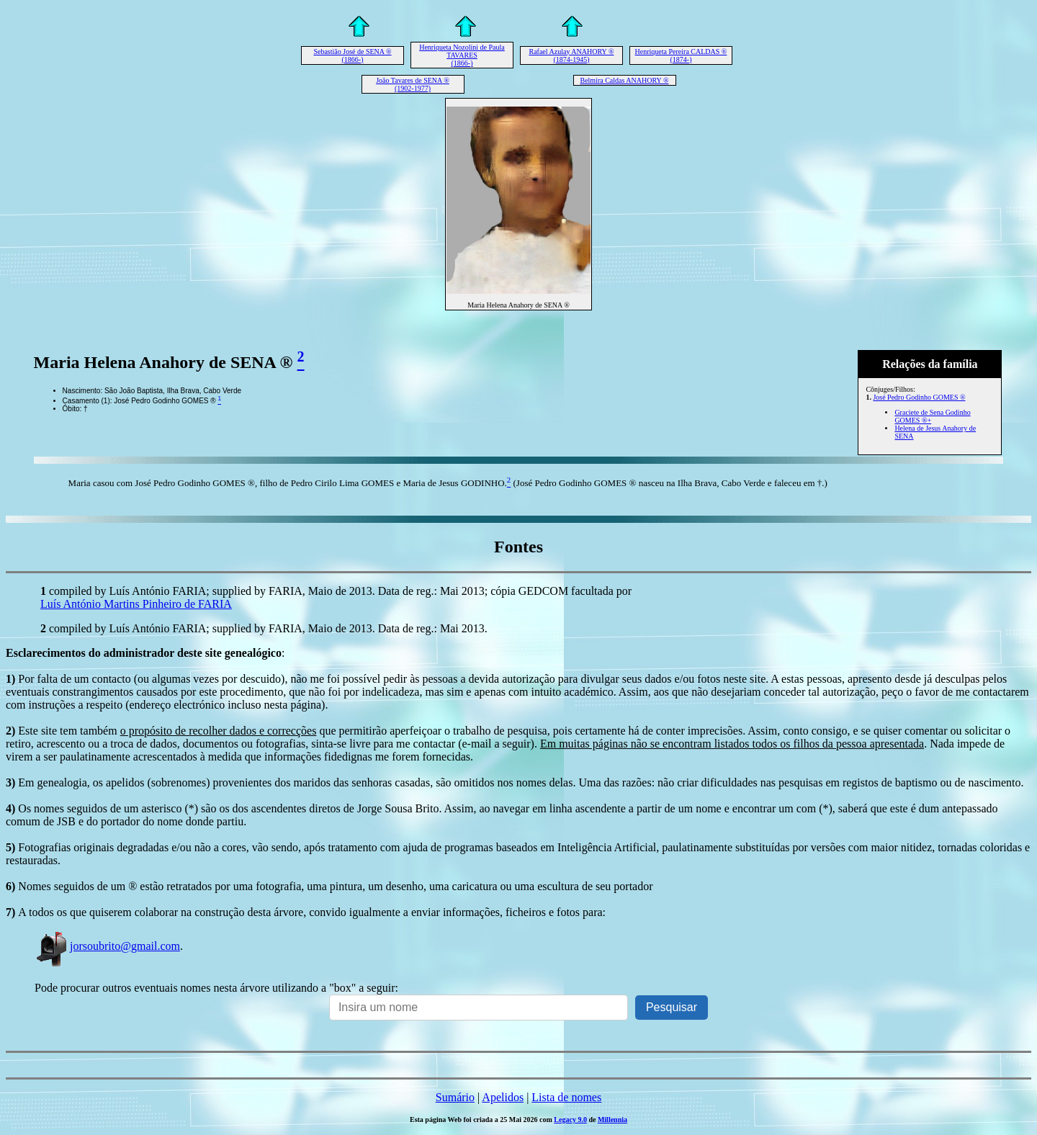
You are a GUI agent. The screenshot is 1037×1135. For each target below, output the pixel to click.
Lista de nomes (566, 1097)
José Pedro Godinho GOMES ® (919, 397)
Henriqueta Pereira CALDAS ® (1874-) (681, 55)
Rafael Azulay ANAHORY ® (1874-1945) (571, 55)
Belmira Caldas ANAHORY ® (624, 80)
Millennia (612, 1119)
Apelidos (503, 1097)
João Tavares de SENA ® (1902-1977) (412, 84)
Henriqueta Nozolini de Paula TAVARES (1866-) (462, 55)
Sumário (455, 1097)
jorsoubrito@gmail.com (107, 946)
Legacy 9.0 (570, 1119)
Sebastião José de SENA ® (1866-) (352, 55)
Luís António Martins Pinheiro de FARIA (136, 604)
